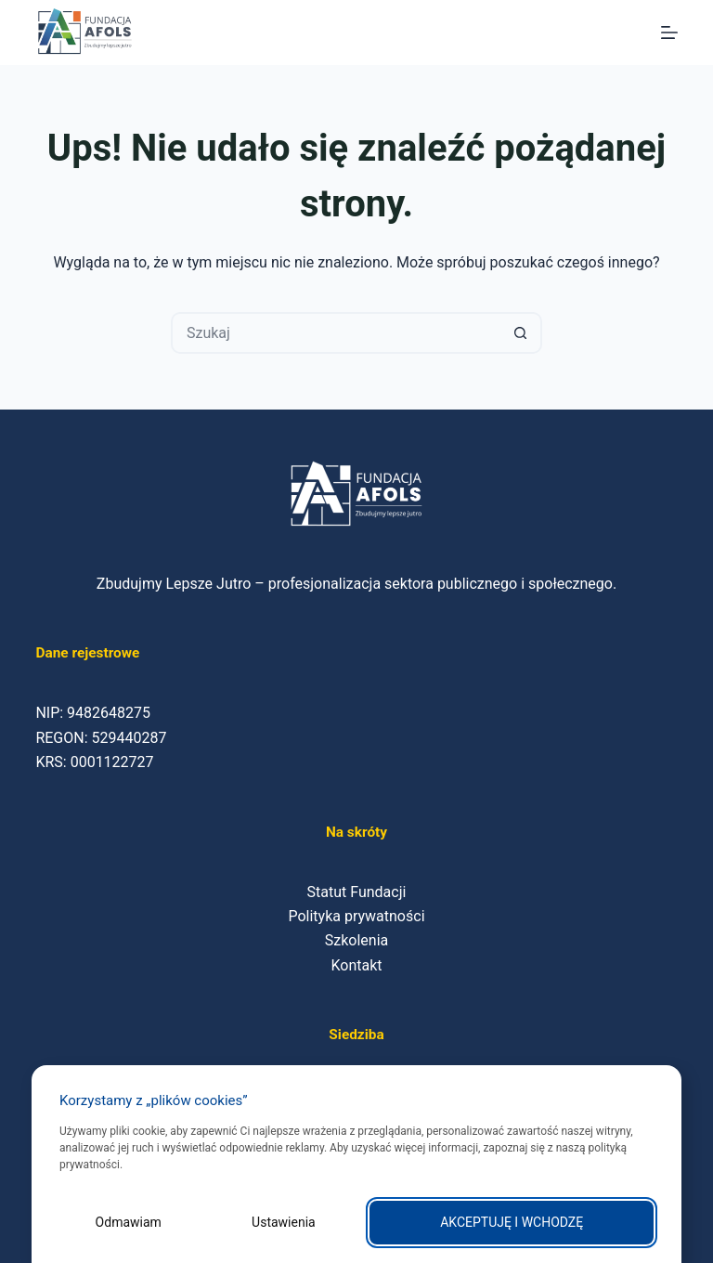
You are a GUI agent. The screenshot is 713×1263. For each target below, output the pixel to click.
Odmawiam (129, 1222)
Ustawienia (284, 1222)
